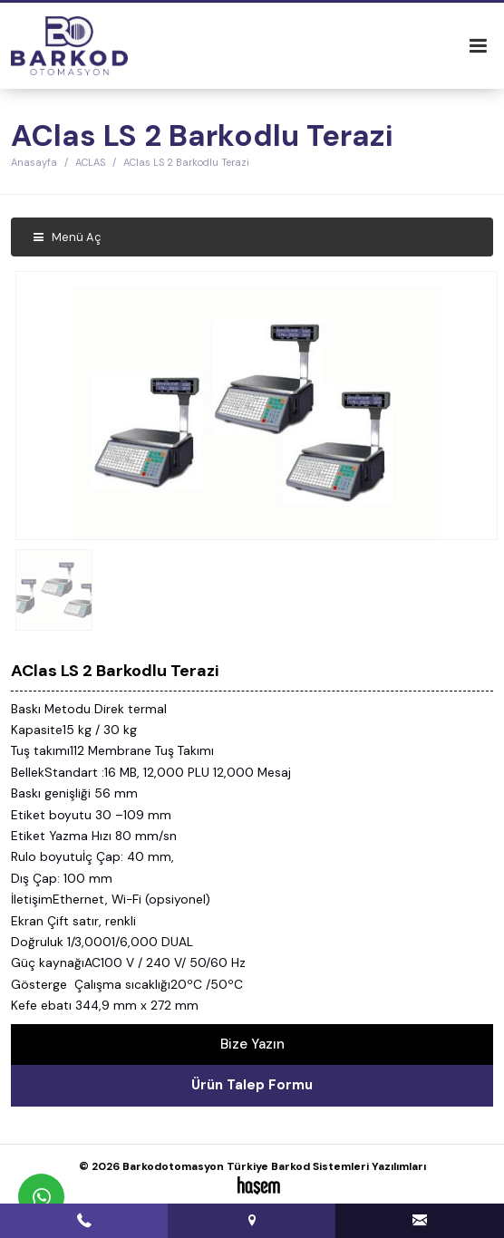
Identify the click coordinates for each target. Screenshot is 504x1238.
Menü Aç (67, 237)
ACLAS (90, 162)
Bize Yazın (252, 1044)
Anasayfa (34, 162)
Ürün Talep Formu (252, 1085)
